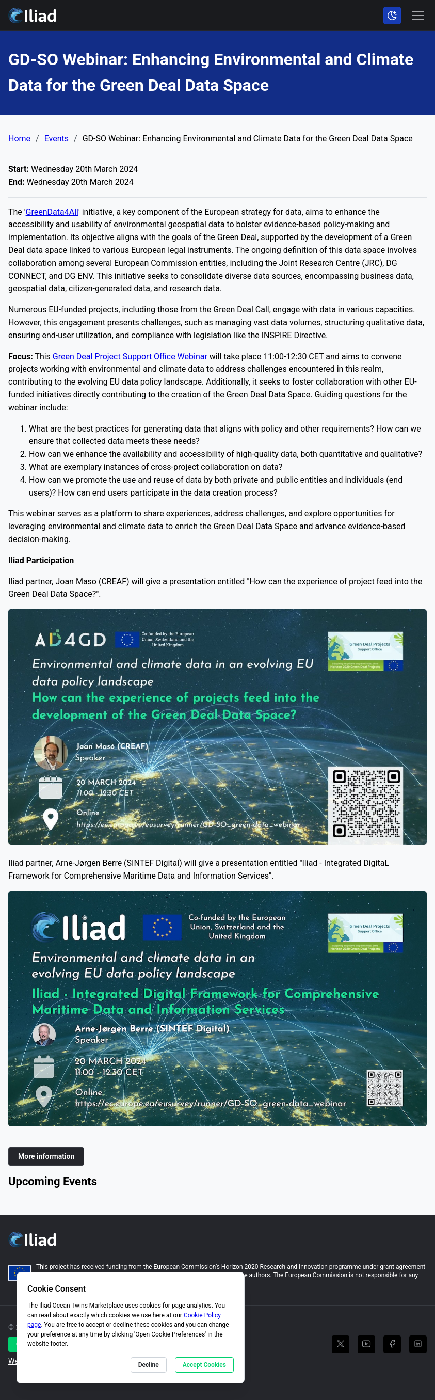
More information (46, 1156)
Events (56, 139)
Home (19, 139)
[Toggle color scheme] (392, 15)
